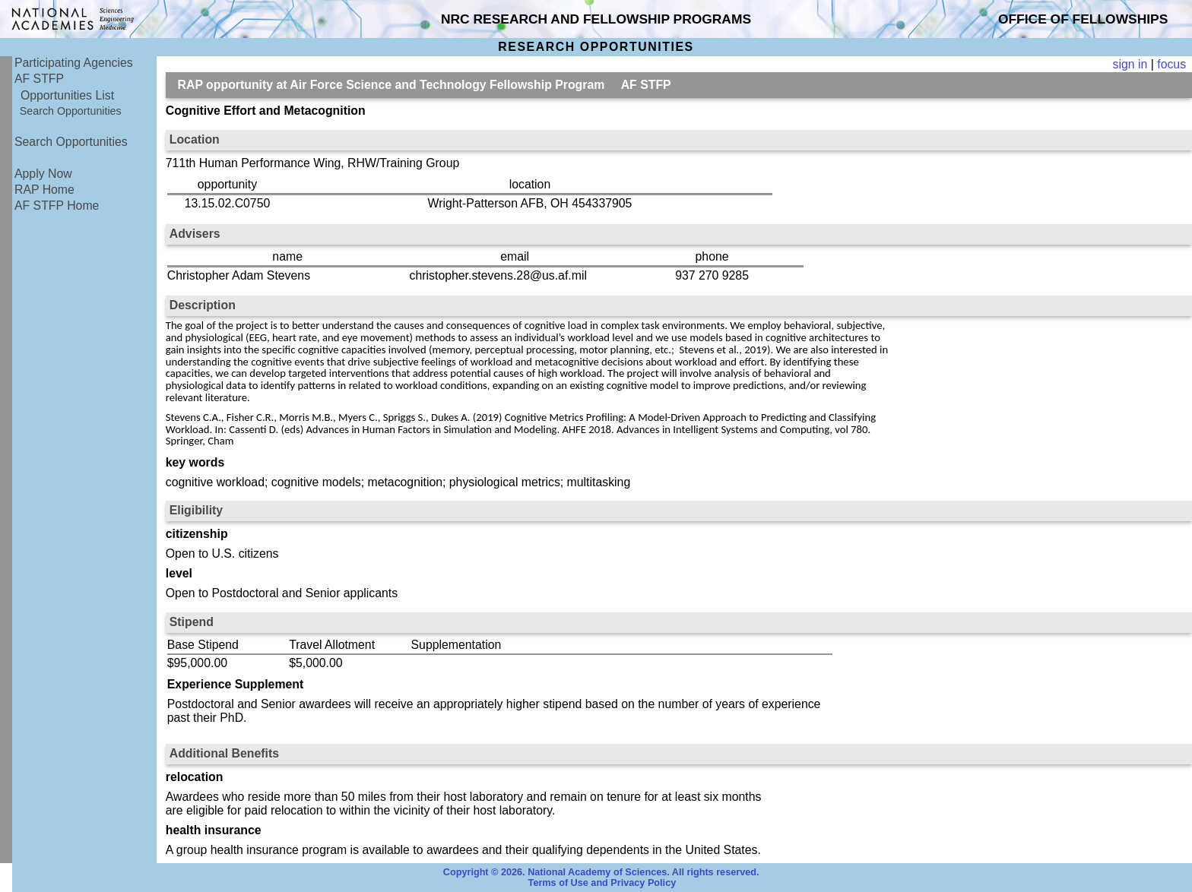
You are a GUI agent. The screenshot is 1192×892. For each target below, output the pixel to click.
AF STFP (39, 78)
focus (1171, 64)
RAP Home (44, 189)
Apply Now (43, 173)
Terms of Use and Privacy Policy (602, 883)
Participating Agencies (73, 62)
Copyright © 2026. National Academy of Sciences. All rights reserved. (601, 872)
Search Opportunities (71, 111)
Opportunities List (67, 95)
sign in (1130, 64)
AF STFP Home (56, 205)
